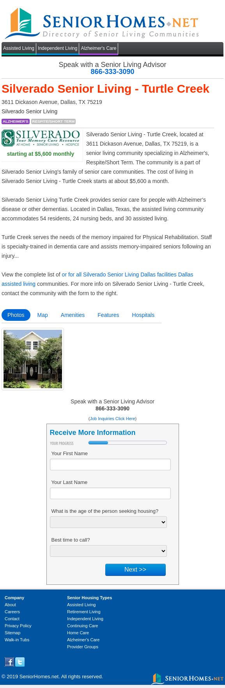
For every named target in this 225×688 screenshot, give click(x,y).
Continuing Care (82, 625)
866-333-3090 (112, 72)
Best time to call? (70, 540)
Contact (12, 618)
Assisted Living (18, 48)
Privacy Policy (18, 625)
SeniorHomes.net (38, 676)
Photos (16, 315)
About (10, 604)
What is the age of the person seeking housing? (105, 511)
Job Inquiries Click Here (112, 418)
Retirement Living (84, 611)
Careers (12, 611)
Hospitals (143, 315)
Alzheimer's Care (98, 48)
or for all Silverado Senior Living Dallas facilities (119, 274)
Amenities (73, 315)
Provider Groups (82, 646)
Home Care (78, 632)
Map (42, 315)
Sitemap (12, 632)
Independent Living (57, 48)
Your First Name (69, 453)
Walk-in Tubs (17, 639)
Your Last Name (69, 482)
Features (108, 315)
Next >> (135, 569)
